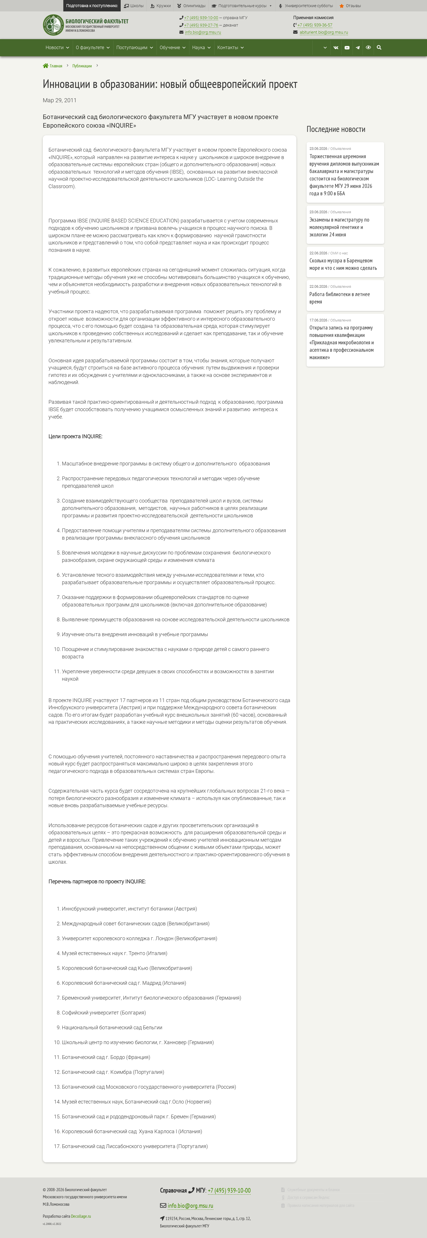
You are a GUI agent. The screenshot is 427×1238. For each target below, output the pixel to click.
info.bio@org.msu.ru (203, 32)
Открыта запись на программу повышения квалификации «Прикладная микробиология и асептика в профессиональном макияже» (341, 342)
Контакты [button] (230, 48)
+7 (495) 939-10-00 (229, 1190)
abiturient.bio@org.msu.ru (324, 32)
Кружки (164, 5)
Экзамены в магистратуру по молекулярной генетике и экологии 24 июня (339, 227)
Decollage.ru (81, 1216)
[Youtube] (347, 48)
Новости (58, 48)
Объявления (340, 148)
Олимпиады (194, 5)
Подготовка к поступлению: (92, 5)
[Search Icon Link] (379, 48)
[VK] (336, 48)
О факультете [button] (93, 48)
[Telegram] (358, 48)
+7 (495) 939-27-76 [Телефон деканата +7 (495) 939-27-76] (201, 25)
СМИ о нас (339, 253)
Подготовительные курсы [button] (245, 5)
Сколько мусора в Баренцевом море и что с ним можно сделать (343, 264)
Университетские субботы (309, 5)
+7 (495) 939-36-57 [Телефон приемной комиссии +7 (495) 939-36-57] (315, 25)
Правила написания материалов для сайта (321, 1205)
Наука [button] (201, 48)
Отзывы (353, 5)
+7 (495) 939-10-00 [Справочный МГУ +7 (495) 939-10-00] (201, 17)
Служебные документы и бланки (314, 1189)
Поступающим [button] (135, 48)
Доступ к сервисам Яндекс (309, 1197)
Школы (137, 5)
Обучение (173, 48)
